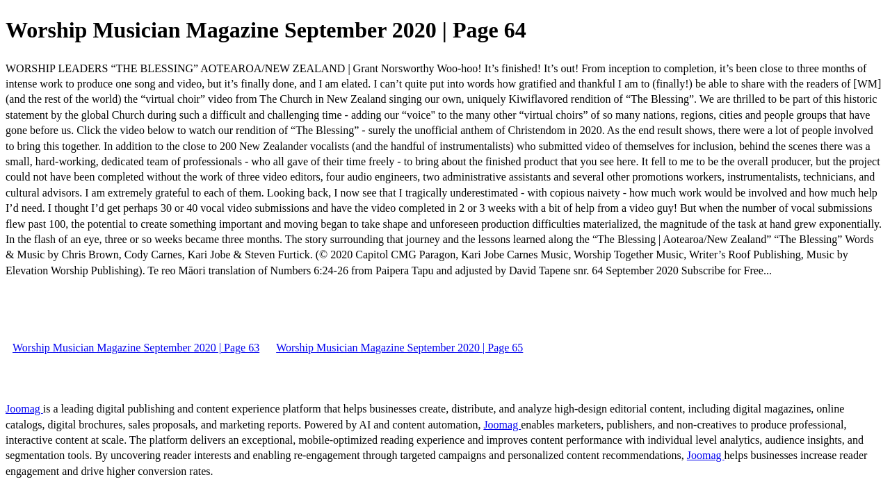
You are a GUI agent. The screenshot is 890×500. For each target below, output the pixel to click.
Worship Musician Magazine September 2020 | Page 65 (399, 347)
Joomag (24, 409)
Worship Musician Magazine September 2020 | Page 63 (136, 347)
